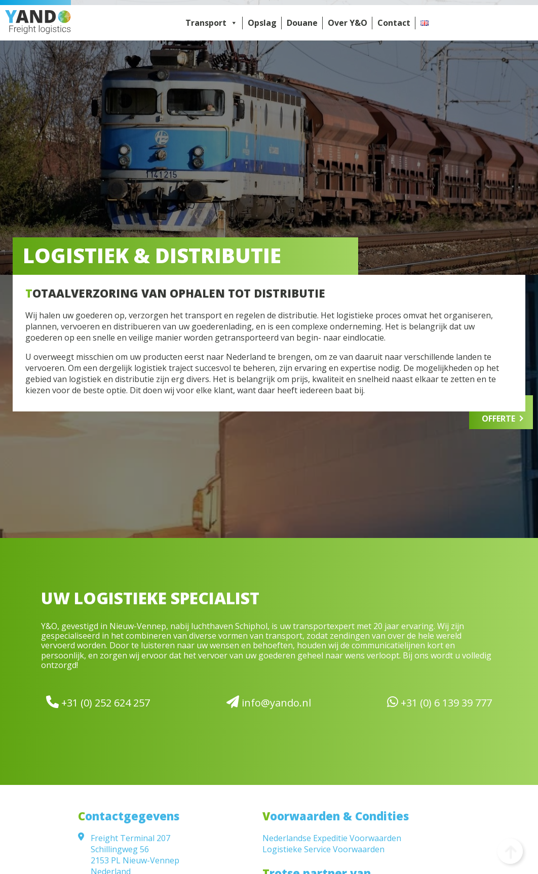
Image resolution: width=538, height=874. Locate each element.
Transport (211, 23)
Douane (302, 22)
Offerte (498, 418)
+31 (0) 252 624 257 (98, 702)
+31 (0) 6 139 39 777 (439, 702)
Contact (393, 22)
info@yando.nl (268, 702)
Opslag (262, 22)
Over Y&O (347, 22)
